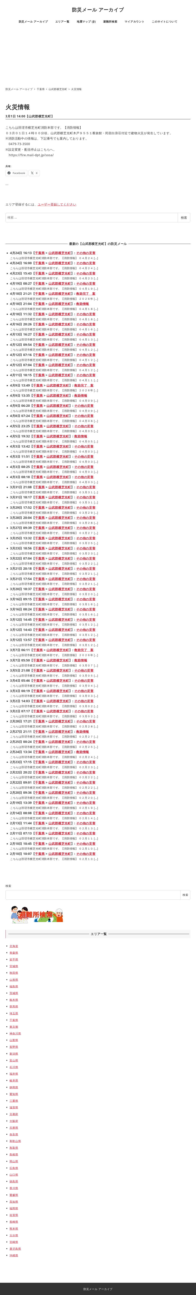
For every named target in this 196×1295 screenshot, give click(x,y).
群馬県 (14, 1006)
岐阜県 (14, 1080)
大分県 (14, 1235)
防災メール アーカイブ (98, 9)
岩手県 (14, 959)
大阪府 (14, 1121)
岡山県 (14, 1161)
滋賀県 (14, 1107)
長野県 (14, 1047)
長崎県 (14, 1222)
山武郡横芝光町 (40, 116)
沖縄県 (14, 1255)
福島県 (14, 986)
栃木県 (14, 1000)
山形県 (14, 979)
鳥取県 (14, 1148)
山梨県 (14, 1040)
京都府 (14, 1114)
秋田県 (14, 973)
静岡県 (14, 1087)
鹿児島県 (15, 1248)
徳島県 (14, 1181)
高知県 (14, 1201)
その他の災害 (86, 253)
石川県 (14, 1067)
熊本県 (14, 1228)
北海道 (14, 946)
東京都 (14, 1027)
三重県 (14, 1100)
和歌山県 (15, 1141)
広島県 (14, 1168)
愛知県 (14, 1094)
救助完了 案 (86, 294)
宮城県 (14, 966)
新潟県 (14, 1053)
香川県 (14, 1188)
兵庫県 (14, 1127)
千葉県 (40, 253)
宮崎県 (14, 1242)
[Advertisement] (98, 56)
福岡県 (14, 1208)
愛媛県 (14, 1195)
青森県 (14, 953)
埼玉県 (14, 1013)
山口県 (14, 1174)
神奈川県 (15, 1033)
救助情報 (82, 304)
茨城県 (14, 993)
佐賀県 (14, 1215)
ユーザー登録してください (57, 204)
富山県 (14, 1060)
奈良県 (14, 1134)
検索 (184, 217)
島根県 (14, 1154)
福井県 (14, 1074)
